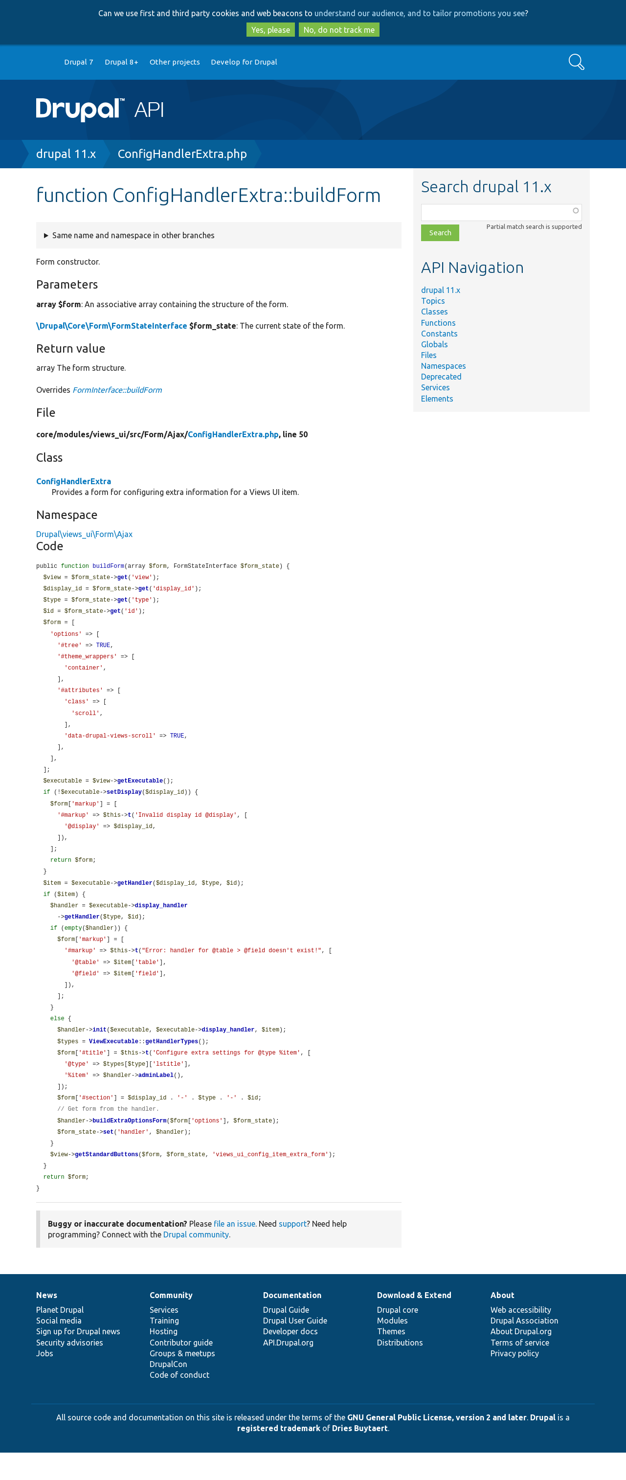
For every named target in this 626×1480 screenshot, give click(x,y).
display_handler (161, 921)
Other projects (175, 62)
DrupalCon (168, 1391)
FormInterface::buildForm (117, 389)
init (99, 1050)
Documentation (292, 1322)
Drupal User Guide (295, 1348)
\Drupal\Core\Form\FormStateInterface (111, 325)
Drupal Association (525, 1348)
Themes (391, 1358)
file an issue (234, 1251)
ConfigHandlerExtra (73, 481)
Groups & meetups (182, 1380)
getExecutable (140, 790)
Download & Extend (414, 1322)
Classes (434, 311)
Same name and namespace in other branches (133, 235)
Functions (438, 322)
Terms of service (520, 1370)
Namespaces (443, 365)
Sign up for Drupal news (78, 1358)
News (46, 1322)
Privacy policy (515, 1380)
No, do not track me (339, 29)
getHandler (135, 897)
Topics (433, 300)
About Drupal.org (521, 1358)
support (293, 1251)
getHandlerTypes (171, 1062)
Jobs (44, 1380)
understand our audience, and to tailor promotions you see (419, 13)
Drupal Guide (286, 1337)
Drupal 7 (78, 62)
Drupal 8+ (121, 62)
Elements (437, 398)
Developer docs (290, 1358)
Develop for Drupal (244, 62)
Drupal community (196, 1261)
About (502, 1322)
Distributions (400, 1370)
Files (429, 355)
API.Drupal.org (288, 1370)
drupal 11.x (66, 153)
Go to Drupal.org (45, 62)
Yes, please (270, 29)
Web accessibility (521, 1337)
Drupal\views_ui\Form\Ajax (84, 534)
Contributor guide (181, 1370)
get (122, 578)
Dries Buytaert (360, 1455)
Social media (59, 1348)
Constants (439, 333)
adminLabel (156, 1098)
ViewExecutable (113, 1062)
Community (171, 1322)
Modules (392, 1348)
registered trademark (278, 1455)
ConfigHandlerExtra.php (182, 153)
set (108, 1157)
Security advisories (69, 1370)
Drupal (543, 1444)
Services (435, 387)
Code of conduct (179, 1402)
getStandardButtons (106, 1180)
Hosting (164, 1358)
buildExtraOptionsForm (129, 1145)
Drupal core (397, 1337)
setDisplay (124, 802)
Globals (434, 344)
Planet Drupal (60, 1337)
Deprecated (441, 376)
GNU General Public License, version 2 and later (437, 1444)
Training (164, 1348)
